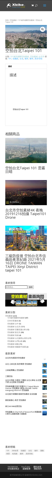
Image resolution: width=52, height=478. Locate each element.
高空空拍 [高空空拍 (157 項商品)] (29, 453)
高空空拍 (38, 58)
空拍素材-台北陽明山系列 (17, 338)
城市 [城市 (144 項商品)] (36, 450)
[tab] (26, 66)
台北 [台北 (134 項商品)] (30, 450)
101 (10, 58)
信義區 (15, 58)
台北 (21, 58)
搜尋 (31, 287)
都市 (31, 58)
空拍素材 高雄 (13, 335)
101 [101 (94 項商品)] (7, 450)
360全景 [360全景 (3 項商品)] (15, 450)
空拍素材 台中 (13, 323)
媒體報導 (26, 468)
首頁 (7, 20)
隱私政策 (37, 466)
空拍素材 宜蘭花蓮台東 (16, 329)
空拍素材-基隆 (13, 344)
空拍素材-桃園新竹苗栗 (16, 347)
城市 (26, 58)
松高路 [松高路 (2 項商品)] (14, 453)
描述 (10, 66)
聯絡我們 (38, 468)
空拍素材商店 (13, 468)
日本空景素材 (12, 320)
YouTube (25, 466)
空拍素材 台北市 (37, 56)
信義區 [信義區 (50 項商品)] (23, 450)
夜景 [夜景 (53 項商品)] (8, 453)
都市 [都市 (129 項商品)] (21, 453)
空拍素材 (13, 20)
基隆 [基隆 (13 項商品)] (42, 450)
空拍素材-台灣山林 (14, 341)
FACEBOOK (13, 466)
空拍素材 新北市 (13, 332)
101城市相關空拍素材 (26, 20)
